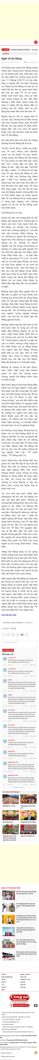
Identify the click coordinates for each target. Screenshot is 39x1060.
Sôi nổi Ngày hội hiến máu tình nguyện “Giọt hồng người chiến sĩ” (25, 905)
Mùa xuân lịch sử (8, 822)
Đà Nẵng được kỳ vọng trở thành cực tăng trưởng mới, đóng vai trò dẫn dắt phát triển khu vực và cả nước (26, 918)
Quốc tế (3, 987)
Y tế (2, 984)
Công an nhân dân (6, 977)
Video (3, 989)
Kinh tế (3, 982)
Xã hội (3, 979)
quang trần (11, 740)
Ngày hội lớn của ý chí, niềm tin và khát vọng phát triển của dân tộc (9, 838)
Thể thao (23, 987)
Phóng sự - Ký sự (25, 979)
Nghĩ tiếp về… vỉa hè (9, 806)
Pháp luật (23, 977)
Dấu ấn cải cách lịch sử (28, 836)
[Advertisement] (19, 20)
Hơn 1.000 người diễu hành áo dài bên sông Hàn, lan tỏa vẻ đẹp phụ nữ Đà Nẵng (26, 942)
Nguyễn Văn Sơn (13, 762)
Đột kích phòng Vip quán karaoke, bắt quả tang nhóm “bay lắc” (26, 892)
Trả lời (10, 665)
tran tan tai (11, 710)
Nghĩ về (6, 628)
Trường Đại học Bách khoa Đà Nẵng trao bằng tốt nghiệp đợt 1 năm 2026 (26, 930)
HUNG (10, 680)
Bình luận (7, 654)
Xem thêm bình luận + (19, 787)
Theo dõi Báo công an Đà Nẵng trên (17, 623)
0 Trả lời (25, 665)
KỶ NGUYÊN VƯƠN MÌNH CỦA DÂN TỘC (22, 49)
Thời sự (5, 54)
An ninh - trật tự (25, 974)
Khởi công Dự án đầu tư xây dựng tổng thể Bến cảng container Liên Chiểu (26, 954)
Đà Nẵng (13, 628)
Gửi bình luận (8, 650)
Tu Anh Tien (12, 657)
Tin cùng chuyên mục (11, 792)
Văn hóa (22, 982)
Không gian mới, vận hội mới (28, 807)
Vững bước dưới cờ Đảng (28, 822)
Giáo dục (23, 984)
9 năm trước (32, 665)
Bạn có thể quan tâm (10, 888)
